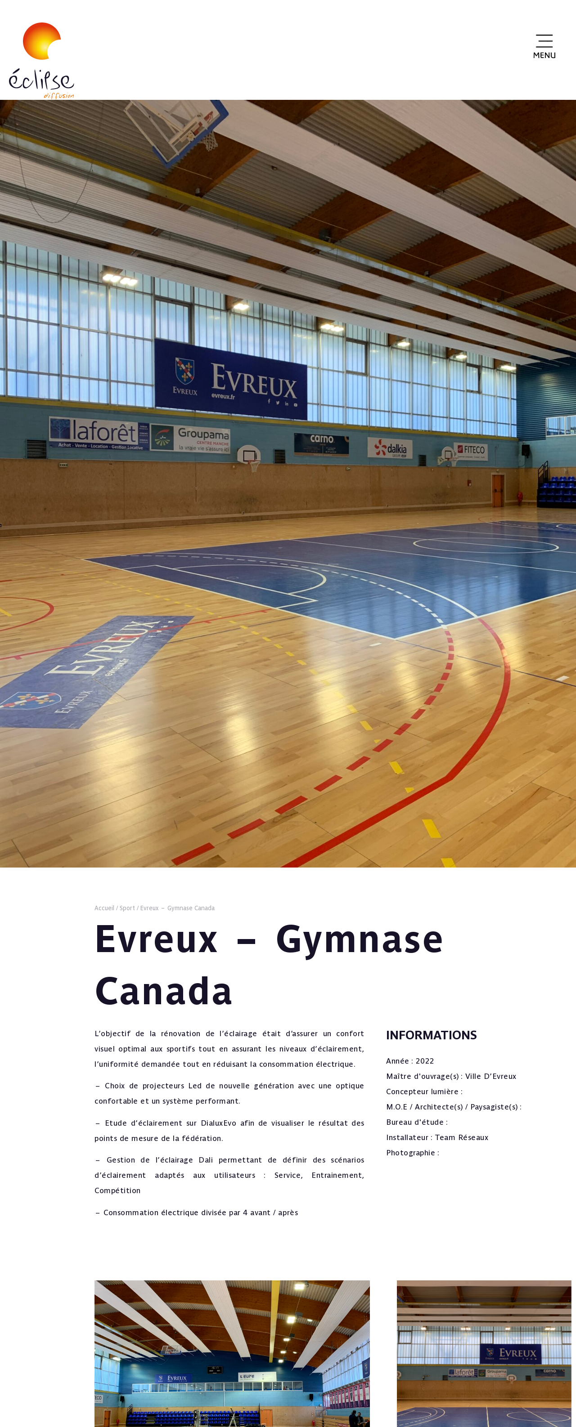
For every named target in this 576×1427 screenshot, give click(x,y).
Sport (127, 908)
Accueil (104, 908)
